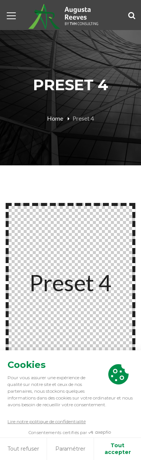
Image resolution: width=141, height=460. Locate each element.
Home (55, 118)
